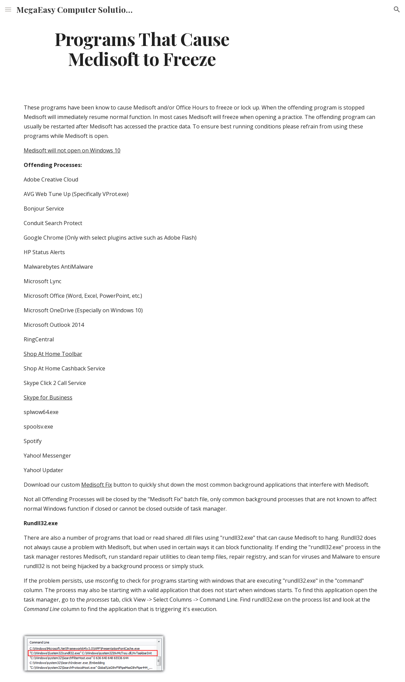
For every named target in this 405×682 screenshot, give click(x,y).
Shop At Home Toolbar (53, 354)
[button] (8, 9)
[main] (142, 48)
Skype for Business (48, 397)
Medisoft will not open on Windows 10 (72, 150)
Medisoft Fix (96, 484)
